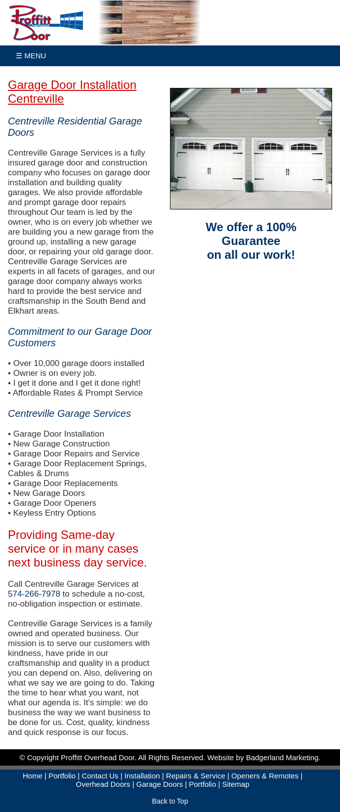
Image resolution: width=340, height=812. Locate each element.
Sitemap (235, 784)
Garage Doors (159, 784)
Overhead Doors (103, 784)
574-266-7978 (34, 594)
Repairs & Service (195, 775)
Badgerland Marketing (282, 757)
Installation (142, 775)
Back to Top (170, 801)
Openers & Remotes (264, 775)
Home (32, 775)
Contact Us (100, 775)
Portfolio (62, 775)
